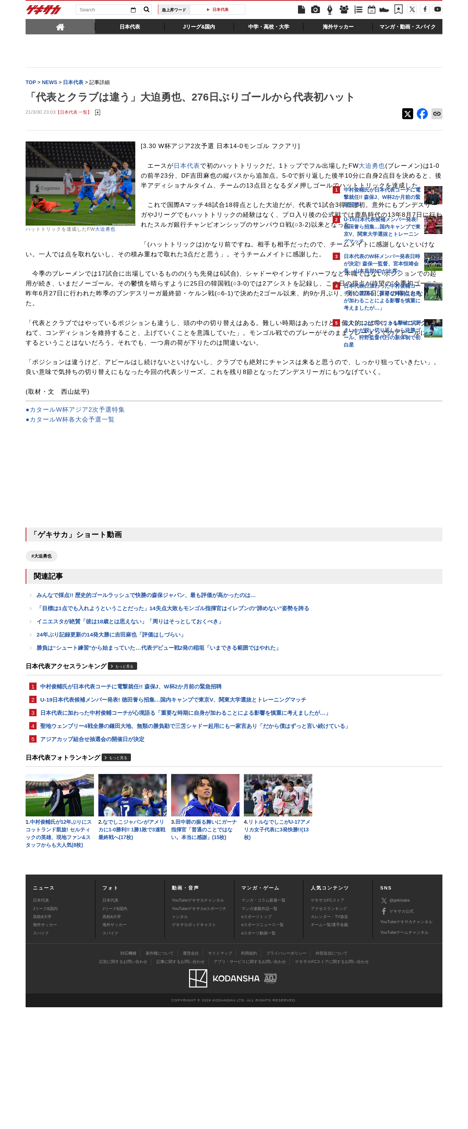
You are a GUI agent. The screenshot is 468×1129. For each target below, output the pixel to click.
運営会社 (191, 1075)
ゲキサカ (44, 12)
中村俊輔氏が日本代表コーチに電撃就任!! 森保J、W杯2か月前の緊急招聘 (131, 785)
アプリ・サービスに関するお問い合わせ (250, 1083)
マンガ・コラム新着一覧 (263, 1022)
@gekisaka (395, 1022)
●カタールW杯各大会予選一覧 (70, 513)
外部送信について (332, 1075)
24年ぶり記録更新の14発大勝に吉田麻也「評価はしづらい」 (111, 732)
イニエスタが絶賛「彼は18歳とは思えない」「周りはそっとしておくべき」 (130, 718)
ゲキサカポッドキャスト (194, 1046)
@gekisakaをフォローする (373, 462)
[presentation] (60, 26)
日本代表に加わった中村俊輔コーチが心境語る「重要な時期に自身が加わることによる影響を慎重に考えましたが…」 (177, 817)
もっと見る (124, 765)
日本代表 (220, 9)
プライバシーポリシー (286, 1075)
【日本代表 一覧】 (74, 127)
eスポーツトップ (256, 1038)
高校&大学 (42, 1038)
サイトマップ (220, 1075)
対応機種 (128, 1075)
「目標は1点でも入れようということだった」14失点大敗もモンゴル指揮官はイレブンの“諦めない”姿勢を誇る (173, 704)
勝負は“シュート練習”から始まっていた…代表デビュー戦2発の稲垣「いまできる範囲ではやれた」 (159, 746)
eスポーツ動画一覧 (258, 1055)
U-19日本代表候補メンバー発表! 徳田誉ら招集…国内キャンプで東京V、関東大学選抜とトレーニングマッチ (173, 799)
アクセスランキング (329, 1030)
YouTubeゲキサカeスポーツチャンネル (199, 1034)
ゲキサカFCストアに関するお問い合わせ (332, 1083)
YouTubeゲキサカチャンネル (198, 1022)
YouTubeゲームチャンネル (404, 1054)
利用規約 (249, 1075)
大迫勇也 (105, 244)
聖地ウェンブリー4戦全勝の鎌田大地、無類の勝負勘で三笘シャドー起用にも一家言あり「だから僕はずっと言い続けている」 (176, 839)
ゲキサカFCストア (327, 1022)
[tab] (60, 26)
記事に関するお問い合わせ (180, 1083)
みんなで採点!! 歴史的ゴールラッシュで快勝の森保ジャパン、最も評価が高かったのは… (146, 690)
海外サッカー (45, 1046)
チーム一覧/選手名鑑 (329, 1046)
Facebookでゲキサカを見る (374, 477)
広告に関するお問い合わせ (123, 1083)
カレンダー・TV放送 (329, 1038)
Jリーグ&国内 (45, 1030)
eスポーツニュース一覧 (262, 1046)
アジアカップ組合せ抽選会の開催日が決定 (92, 857)
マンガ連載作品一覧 (259, 1030)
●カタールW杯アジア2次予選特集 (75, 503)
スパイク (41, 1055)
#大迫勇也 (41, 650)
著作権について (160, 1075)
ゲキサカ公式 (397, 1033)
